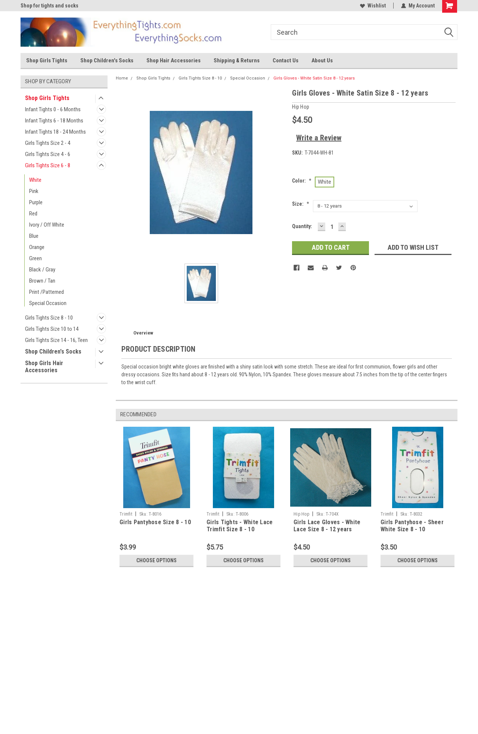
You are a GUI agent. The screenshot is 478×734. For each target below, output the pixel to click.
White (35, 180)
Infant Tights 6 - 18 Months (54, 120)
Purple (36, 202)
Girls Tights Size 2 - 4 (47, 143)
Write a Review (318, 137)
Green (35, 258)
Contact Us (285, 60)
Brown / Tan (42, 280)
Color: (301, 181)
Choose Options (156, 560)
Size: (300, 204)
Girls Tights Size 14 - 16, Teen (56, 340)
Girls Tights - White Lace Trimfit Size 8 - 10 (240, 526)
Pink (33, 191)
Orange (36, 247)
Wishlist (373, 6)
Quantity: (302, 226)
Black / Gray (42, 269)
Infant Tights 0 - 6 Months (53, 109)
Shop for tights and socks (49, 6)
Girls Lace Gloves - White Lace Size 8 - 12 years (327, 526)
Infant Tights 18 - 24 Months (55, 131)
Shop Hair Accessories (173, 60)
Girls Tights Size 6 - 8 (47, 165)
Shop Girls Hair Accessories (44, 367)
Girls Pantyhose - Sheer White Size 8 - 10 (412, 526)
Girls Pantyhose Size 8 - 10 (155, 522)
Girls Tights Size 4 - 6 (47, 154)
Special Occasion (47, 303)
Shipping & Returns (237, 60)
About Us (322, 60)
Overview (143, 333)
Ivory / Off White (46, 224)
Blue (33, 236)
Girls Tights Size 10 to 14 (51, 329)
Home (122, 78)
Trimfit (126, 514)
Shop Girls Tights (46, 60)
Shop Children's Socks (106, 60)
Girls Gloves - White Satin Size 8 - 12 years (314, 78)
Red (33, 213)
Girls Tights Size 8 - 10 (49, 317)
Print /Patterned (46, 292)
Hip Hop (301, 514)
